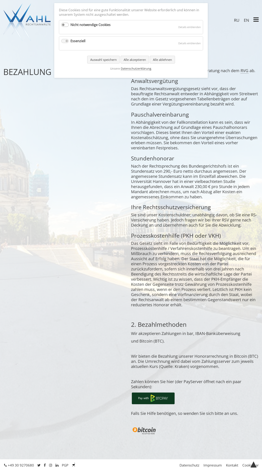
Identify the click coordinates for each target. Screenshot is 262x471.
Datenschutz (189, 465)
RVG (244, 70)
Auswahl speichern (103, 60)
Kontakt (232, 465)
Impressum (212, 465)
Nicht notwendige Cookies (90, 25)
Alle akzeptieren (135, 60)
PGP (65, 465)
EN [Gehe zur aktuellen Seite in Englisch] (246, 20)
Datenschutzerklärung (136, 68)
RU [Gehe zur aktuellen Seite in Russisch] (236, 20)
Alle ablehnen (162, 60)
